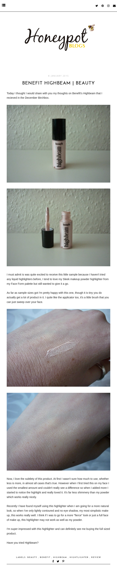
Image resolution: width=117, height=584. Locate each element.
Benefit (45, 557)
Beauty (32, 557)
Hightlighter (80, 557)
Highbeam (60, 557)
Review (96, 557)
